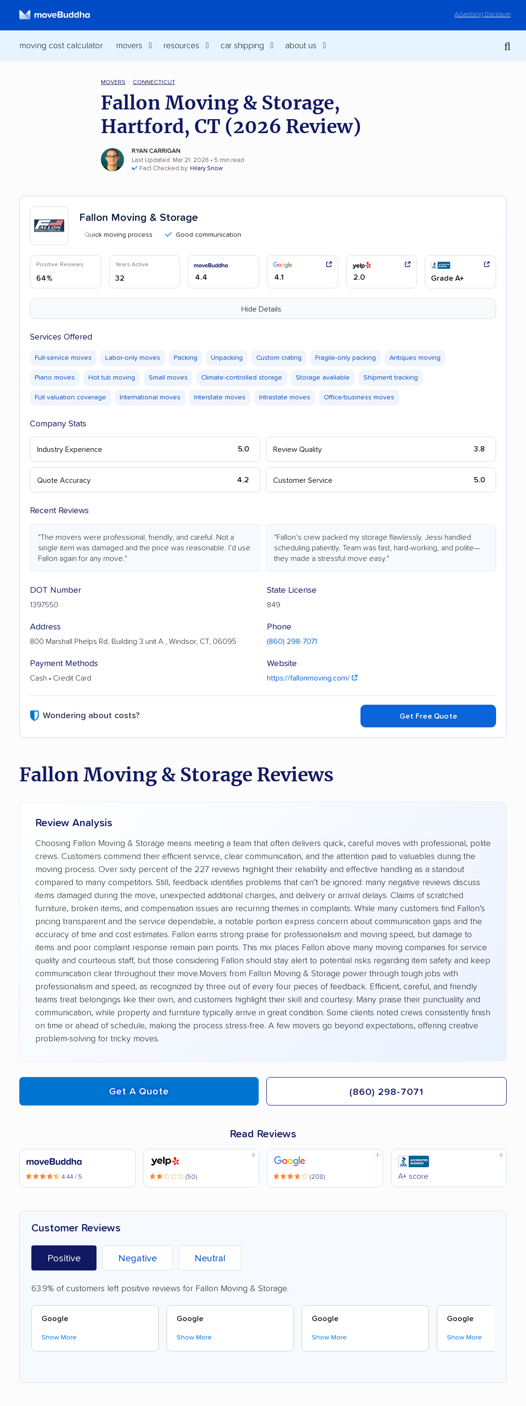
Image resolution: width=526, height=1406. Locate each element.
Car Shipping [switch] (242, 45)
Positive (64, 1258)
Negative (137, 1258)
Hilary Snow (206, 168)
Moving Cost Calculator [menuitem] (61, 45)
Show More (59, 1337)
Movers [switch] (129, 45)
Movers (113, 82)
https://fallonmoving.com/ (312, 678)
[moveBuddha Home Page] (54, 15)
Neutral (209, 1258)
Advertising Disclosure (483, 15)
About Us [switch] (301, 45)
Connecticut (154, 82)
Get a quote (139, 1091)
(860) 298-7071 (292, 641)
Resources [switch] (181, 45)
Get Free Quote (428, 716)
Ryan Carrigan (156, 151)
